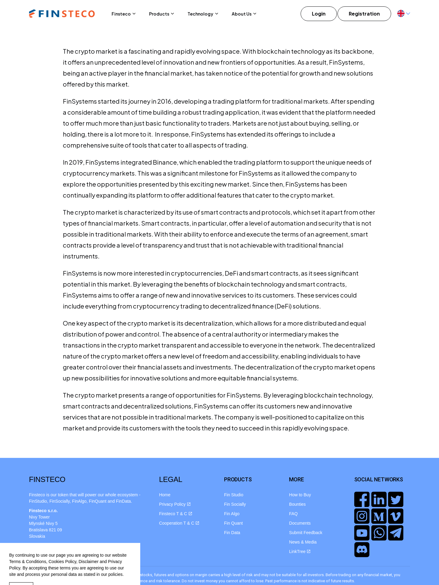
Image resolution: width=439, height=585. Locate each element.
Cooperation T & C (179, 523)
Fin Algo (232, 513)
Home (164, 494)
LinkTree (299, 551)
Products (159, 13)
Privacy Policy (175, 504)
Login (319, 14)
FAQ (293, 513)
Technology (200, 13)
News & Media (302, 542)
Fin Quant (233, 523)
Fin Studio (233, 494)
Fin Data (232, 532)
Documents (300, 523)
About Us (242, 13)
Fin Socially (235, 504)
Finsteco (121, 13)
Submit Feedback (305, 532)
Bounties (297, 504)
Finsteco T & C (175, 513)
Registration (364, 14)
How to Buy (300, 494)
